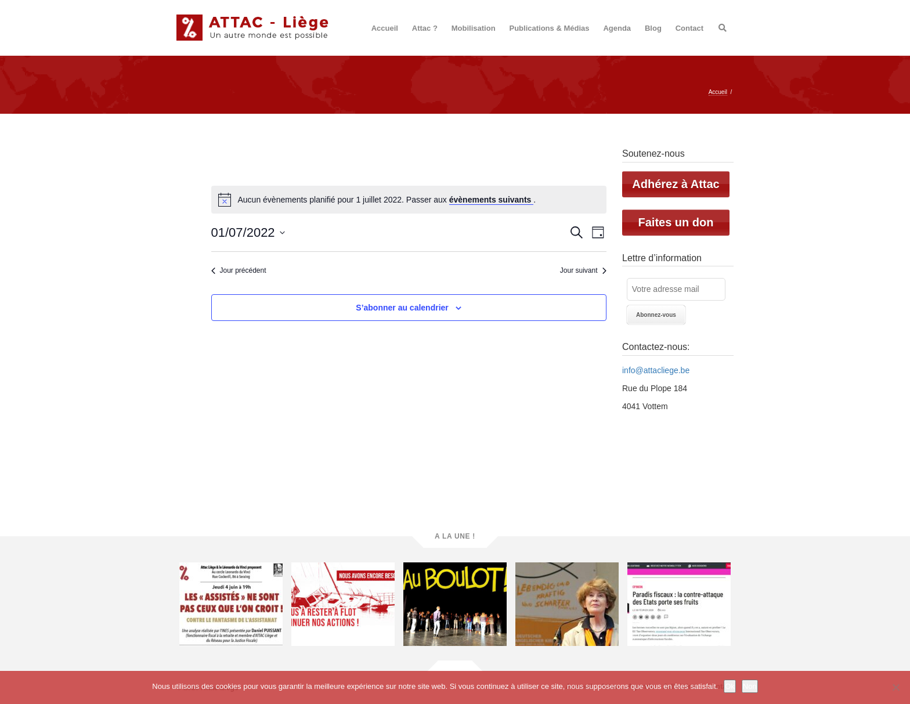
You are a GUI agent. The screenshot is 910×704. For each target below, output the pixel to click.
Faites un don (676, 222)
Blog (653, 28)
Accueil (384, 28)
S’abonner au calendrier (402, 307)
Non (750, 686)
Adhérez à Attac (675, 184)
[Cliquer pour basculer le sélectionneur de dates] (248, 232)
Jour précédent (238, 270)
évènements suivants (491, 199)
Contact (689, 28)
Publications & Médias (550, 28)
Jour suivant (583, 270)
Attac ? (425, 28)
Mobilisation (474, 28)
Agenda (617, 28)
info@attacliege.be (655, 370)
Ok (730, 686)
